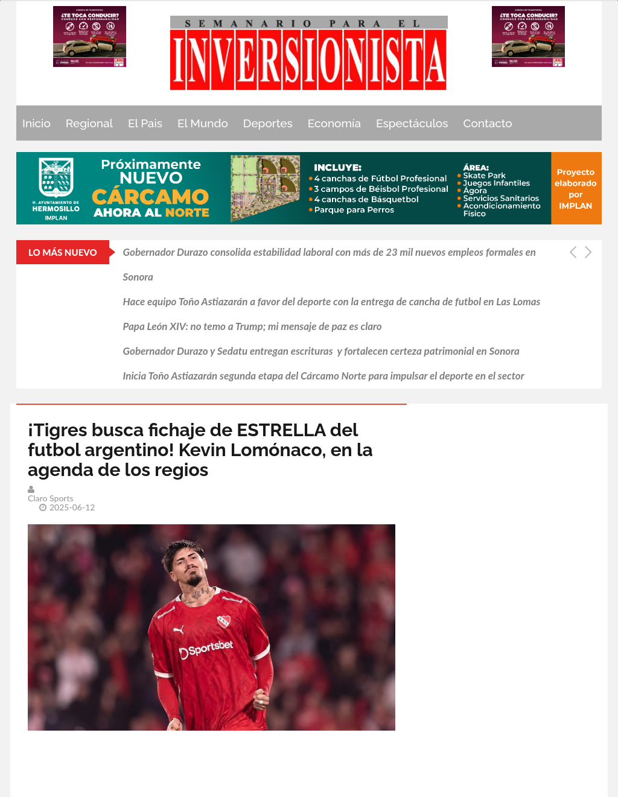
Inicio (36, 123)
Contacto (488, 123)
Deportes (268, 123)
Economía (334, 123)
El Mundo (202, 123)
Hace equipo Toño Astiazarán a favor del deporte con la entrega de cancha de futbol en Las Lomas (332, 301)
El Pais (145, 123)
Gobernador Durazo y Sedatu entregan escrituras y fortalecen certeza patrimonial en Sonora (321, 351)
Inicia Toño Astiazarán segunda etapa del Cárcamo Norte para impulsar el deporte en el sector (323, 375)
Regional (89, 123)
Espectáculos (412, 123)
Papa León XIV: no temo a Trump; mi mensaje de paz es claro (252, 326)
